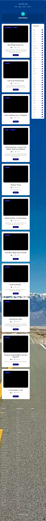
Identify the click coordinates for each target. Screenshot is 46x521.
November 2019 (5, 422)
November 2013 (5, 500)
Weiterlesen (16, 89)
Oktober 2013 (5, 502)
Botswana (34, 41)
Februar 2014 (5, 497)
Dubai (34, 50)
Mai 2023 (4, 412)
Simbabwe (18, 485)
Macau (34, 77)
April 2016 (4, 467)
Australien (34, 34)
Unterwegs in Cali (16, 390)
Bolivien (18, 422)
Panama (34, 89)
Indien (34, 61)
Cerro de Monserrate (15, 81)
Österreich (34, 84)
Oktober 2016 (5, 462)
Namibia (34, 82)
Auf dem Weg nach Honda (15, 253)
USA (33, 114)
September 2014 (5, 485)
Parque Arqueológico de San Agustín (15, 356)
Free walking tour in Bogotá (15, 115)
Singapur (34, 98)
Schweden (34, 91)
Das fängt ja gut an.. (16, 45)
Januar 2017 (5, 457)
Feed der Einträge (34, 414)
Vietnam (34, 116)
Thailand (34, 107)
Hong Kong (34, 59)
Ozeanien (29, 6)
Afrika (16, 6)
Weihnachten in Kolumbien (16, 218)
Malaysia (18, 467)
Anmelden (32, 412)
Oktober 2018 (5, 432)
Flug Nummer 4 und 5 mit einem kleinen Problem (15, 148)
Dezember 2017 (5, 447)
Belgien (34, 36)
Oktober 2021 (5, 419)
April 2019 (4, 427)
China (34, 43)
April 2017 (4, 452)
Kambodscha (35, 68)
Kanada (18, 457)
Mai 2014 (4, 492)
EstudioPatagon (25, 518)
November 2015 (5, 472)
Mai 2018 (4, 442)
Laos (33, 75)
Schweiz (34, 93)
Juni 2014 (4, 490)
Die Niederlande (8, 27)
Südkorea (18, 492)
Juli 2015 (4, 477)
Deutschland (35, 45)
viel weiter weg (23, 4)
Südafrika (34, 100)
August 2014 (5, 487)
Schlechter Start (15, 319)
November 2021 (5, 417)
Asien (20, 6)
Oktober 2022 (5, 414)
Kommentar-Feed (34, 416)
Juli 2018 (4, 437)
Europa (23, 6)
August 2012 (5, 505)
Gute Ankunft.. (16, 285)
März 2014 (4, 495)
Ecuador (15, 27)
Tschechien (34, 109)
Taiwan (34, 105)
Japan (34, 66)
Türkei (18, 502)
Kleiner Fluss (16, 185)
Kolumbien (7, 63)
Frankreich (34, 57)
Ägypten (34, 29)
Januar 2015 (5, 482)
